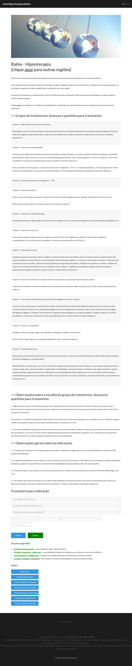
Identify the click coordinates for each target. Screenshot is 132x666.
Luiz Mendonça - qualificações (25, 598)
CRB (92, 637)
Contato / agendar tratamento (25, 603)
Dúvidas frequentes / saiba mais (25, 582)
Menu (127, 4)
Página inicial (24, 571)
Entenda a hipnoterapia (25, 577)
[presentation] (50, 526)
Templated (86, 637)
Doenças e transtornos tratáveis (26, 588)
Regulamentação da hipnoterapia (26, 593)
